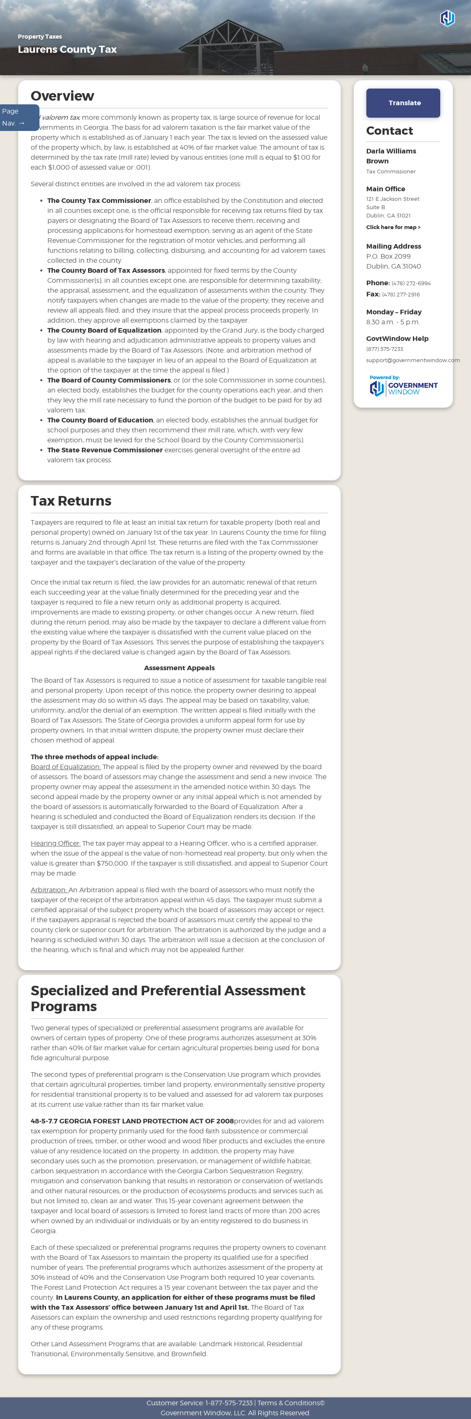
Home (28, 71)
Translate (405, 107)
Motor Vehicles (136, 71)
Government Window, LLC (203, 1413)
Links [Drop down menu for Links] (256, 71)
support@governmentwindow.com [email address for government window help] (413, 364)
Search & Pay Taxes (313, 71)
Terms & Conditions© (291, 1403)
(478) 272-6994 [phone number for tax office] (411, 287)
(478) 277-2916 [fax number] (401, 299)
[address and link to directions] (393, 232)
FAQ (223, 71)
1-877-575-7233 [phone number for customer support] (229, 1403)
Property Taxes (75, 71)
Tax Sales (188, 71)
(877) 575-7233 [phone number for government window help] (384, 353)
